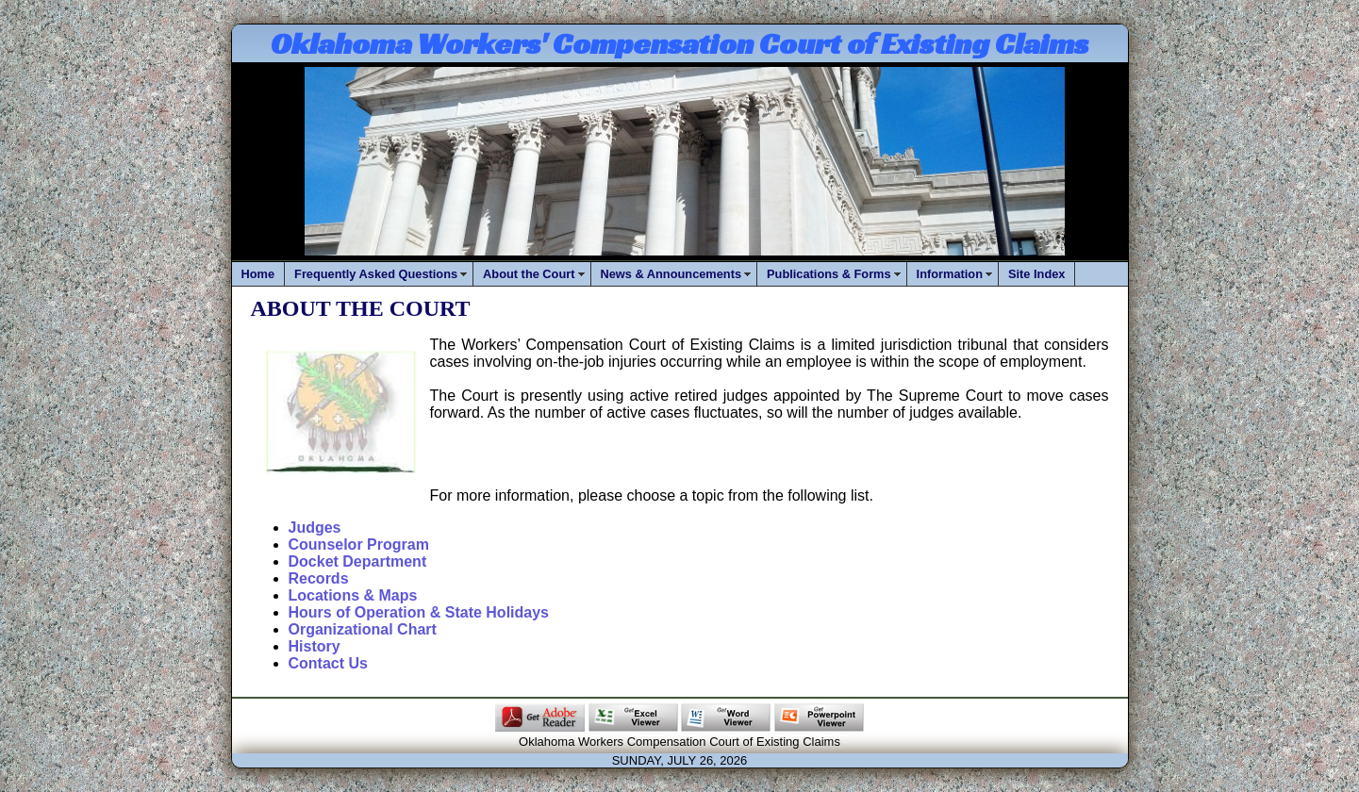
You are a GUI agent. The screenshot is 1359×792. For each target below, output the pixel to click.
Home (258, 274)
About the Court (528, 274)
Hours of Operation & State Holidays (419, 612)
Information (950, 274)
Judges (315, 528)
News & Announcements (671, 274)
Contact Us (328, 663)
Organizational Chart (363, 629)
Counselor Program (359, 544)
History (314, 646)
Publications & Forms (829, 274)
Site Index (1036, 274)
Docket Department (358, 561)
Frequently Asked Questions (375, 274)
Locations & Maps (353, 595)
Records (319, 578)
